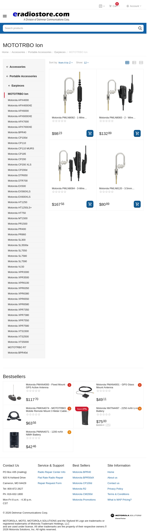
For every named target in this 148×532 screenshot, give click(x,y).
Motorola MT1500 (17, 218)
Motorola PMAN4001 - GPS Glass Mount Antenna (115, 386)
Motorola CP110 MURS (21, 148)
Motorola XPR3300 (18, 272)
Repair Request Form (50, 483)
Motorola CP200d (17, 170)
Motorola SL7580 (17, 255)
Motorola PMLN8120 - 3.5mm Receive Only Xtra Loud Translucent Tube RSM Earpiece (119, 188)
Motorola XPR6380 (18, 293)
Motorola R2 (79, 488)
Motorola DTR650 (18, 175)
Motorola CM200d (82, 494)
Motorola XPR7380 (18, 315)
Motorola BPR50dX (83, 477)
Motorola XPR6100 (18, 282)
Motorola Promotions (84, 499)
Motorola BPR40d (18, 352)
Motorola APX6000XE (20, 116)
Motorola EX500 (17, 186)
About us (112, 477)
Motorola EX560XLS (19, 191)
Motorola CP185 (17, 153)
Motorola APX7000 (18, 121)
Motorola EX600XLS (19, 196)
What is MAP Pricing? (119, 499)
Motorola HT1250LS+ (20, 207)
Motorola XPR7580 (18, 325)
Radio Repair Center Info (51, 472)
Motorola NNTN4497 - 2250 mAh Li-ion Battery (116, 409)
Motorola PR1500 (17, 223)
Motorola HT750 (17, 212)
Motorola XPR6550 (18, 298)
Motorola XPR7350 (18, 309)
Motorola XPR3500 (18, 277)
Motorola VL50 (16, 266)
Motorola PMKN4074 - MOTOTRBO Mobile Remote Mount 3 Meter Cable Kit (46, 409)
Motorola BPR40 (17, 132)
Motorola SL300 (17, 239)
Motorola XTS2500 (18, 336)
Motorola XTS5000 (18, 341)
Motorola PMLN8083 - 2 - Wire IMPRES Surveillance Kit (116, 117)
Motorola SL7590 (17, 261)
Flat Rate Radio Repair (50, 477)
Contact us (113, 483)
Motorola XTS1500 (18, 331)
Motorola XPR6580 (18, 304)
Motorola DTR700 (18, 180)
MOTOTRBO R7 (17, 347)
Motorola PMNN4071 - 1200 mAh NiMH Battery (44, 433)
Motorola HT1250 (17, 202)
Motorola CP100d (17, 137)
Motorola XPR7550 (18, 320)
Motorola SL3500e (18, 245)
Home (110, 472)
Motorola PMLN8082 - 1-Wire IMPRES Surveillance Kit (68, 117)
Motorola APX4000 (18, 100)
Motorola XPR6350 (18, 288)
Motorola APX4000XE (20, 105)
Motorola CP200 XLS (19, 164)
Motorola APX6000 (18, 110)
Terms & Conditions (118, 494)
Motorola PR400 (17, 229)
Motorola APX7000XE (20, 127)
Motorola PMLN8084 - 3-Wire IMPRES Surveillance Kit (68, 188)
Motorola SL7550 (17, 250)
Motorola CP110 (17, 143)
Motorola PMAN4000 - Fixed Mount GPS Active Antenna (45, 386)
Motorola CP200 (17, 159)
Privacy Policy (115, 488)
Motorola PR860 (17, 234)
